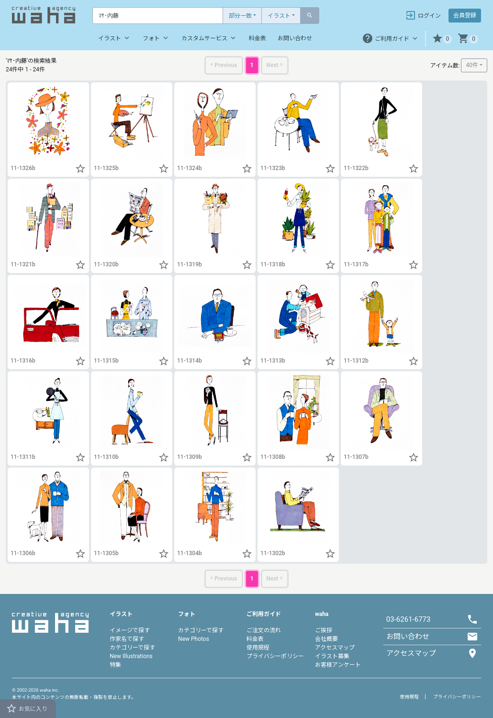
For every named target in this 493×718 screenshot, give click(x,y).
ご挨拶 (323, 630)
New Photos (193, 639)
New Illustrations (131, 656)
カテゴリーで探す (132, 647)
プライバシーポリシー (275, 656)
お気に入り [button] (26, 708)
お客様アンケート (338, 664)
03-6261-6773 (408, 619)
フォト (156, 38)
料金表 (257, 38)
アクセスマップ (335, 647)
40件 (472, 65)
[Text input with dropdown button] (157, 15)
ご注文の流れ (263, 630)
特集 (115, 664)
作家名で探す (127, 639)
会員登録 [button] (464, 15)
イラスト (279, 15)
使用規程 (257, 647)
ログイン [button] (423, 15)
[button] (442, 38)
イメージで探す (130, 630)
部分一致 (240, 15)
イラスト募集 (332, 656)
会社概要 (326, 639)
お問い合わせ (295, 38)
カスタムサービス (209, 38)
